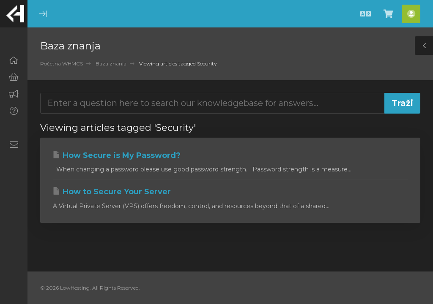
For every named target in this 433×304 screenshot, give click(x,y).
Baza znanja (111, 63)
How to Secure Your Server (112, 191)
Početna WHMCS (61, 63)
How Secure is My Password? (117, 155)
